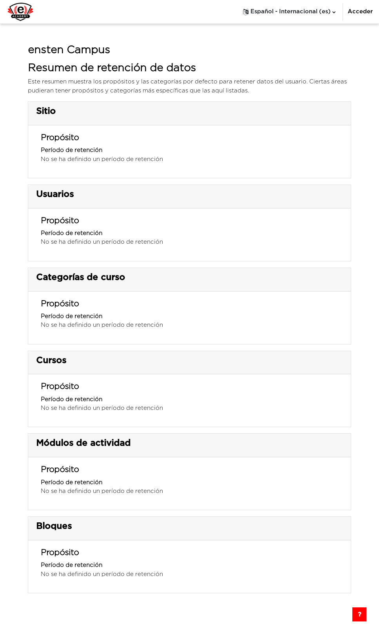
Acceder (360, 11)
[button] (289, 12)
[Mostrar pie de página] (359, 614)
